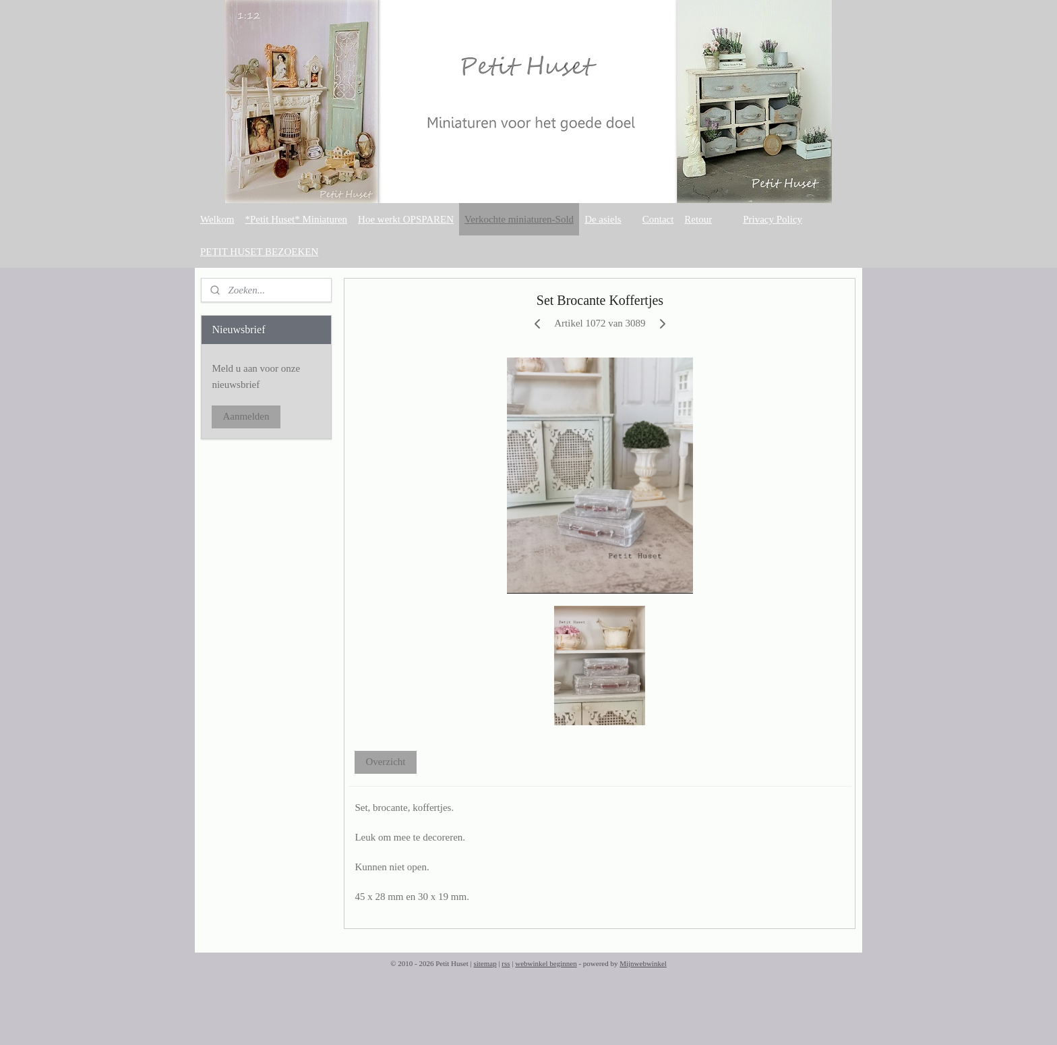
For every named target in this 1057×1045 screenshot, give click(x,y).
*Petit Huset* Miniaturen (296, 219)
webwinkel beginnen (545, 963)
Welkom (217, 219)
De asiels (603, 219)
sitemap (484, 963)
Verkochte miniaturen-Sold (519, 219)
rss (506, 963)
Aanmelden (245, 416)
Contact (658, 219)
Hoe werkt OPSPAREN (406, 219)
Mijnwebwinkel (643, 963)
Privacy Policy (772, 219)
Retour (698, 219)
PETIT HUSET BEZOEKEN (259, 251)
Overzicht (386, 761)
